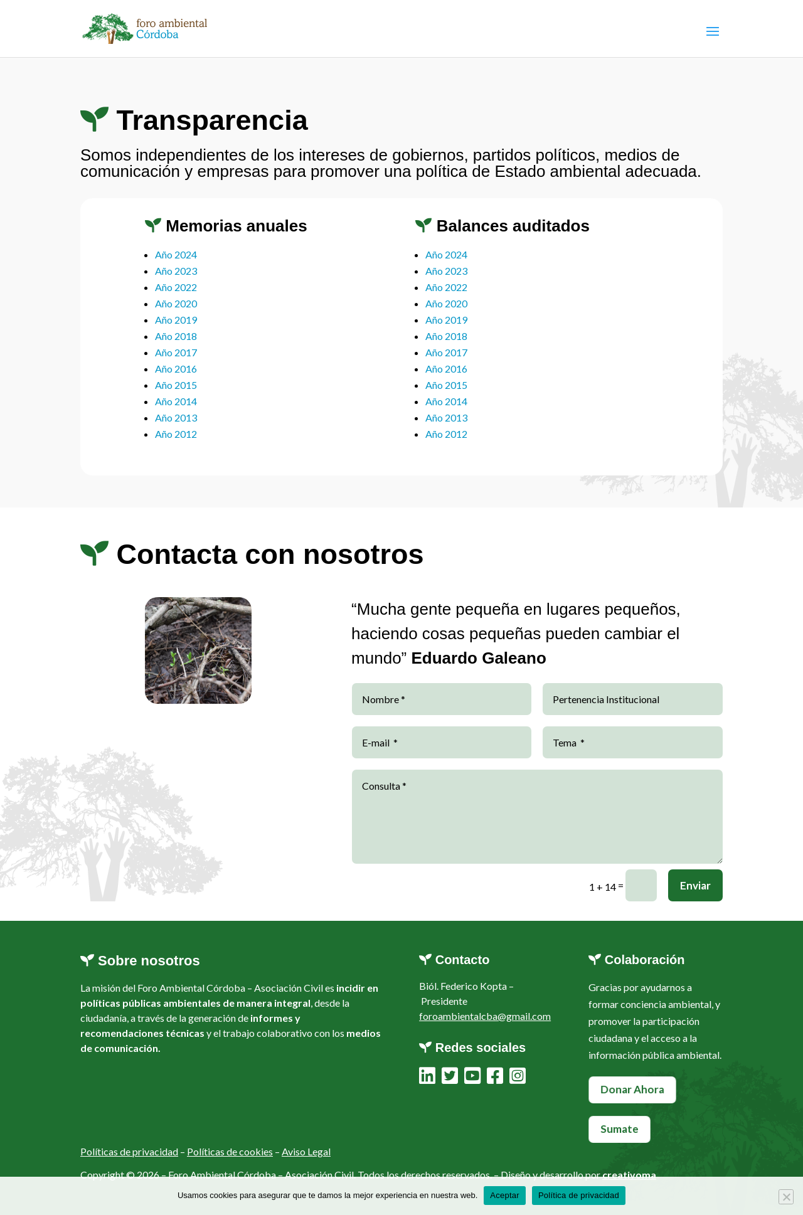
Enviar (695, 915)
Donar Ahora (632, 1089)
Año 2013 (176, 428)
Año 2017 (176, 363)
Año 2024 (176, 265)
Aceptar (504, 1195)
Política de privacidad (578, 1195)
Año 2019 (176, 330)
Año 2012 (176, 444)
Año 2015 (176, 395)
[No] (786, 1196)
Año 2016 (176, 379)
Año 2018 (176, 347)
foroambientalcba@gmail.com (485, 1016)
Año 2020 (176, 314)
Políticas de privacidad (129, 1155)
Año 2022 (176, 298)
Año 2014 (176, 412)
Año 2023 (176, 281)
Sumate (619, 1128)
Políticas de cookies (230, 1155)
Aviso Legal (306, 1155)
